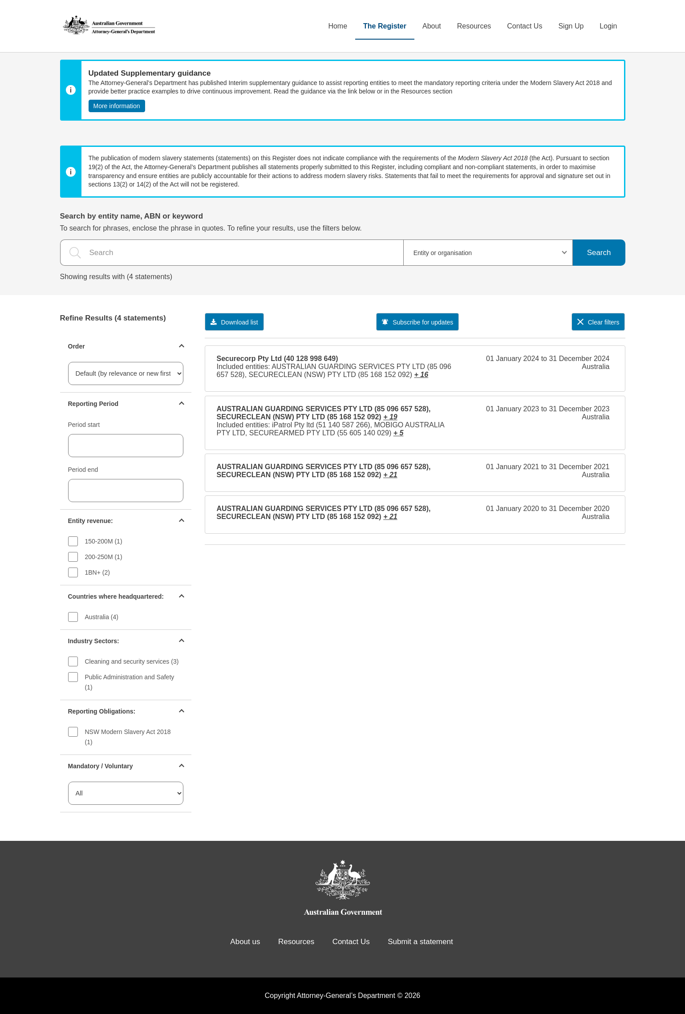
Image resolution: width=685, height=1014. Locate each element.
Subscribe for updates (417, 322)
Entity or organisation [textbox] (442, 252)
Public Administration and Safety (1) (129, 682)
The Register (384, 26)
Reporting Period (93, 403)
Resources (474, 26)
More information (116, 106)
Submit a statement (420, 941)
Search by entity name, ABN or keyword (131, 216)
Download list (234, 322)
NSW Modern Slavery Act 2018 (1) (128, 737)
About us (245, 941)
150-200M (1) (103, 541)
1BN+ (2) (97, 572)
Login (608, 26)
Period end (83, 469)
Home (337, 26)
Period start (84, 424)
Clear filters (598, 322)
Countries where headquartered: (116, 596)
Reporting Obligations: (102, 711)
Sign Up (571, 26)
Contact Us (524, 26)
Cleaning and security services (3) (132, 661)
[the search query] (231, 252)
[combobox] (488, 252)
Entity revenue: (90, 520)
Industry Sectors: (93, 641)
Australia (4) (101, 617)
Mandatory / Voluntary (100, 766)
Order (76, 346)
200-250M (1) (103, 556)
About (431, 26)
